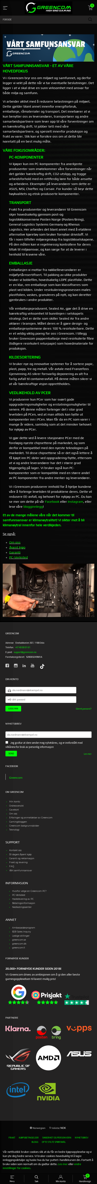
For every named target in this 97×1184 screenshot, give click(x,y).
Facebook (52, 502)
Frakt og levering (18, 862)
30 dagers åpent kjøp (20, 854)
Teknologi (14, 829)
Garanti (14, 552)
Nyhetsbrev (81, 1137)
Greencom (15, 777)
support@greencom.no (25, 652)
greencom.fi (18, 947)
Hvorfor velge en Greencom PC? (29, 891)
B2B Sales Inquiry (21, 931)
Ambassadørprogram (23, 927)
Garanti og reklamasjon (21, 858)
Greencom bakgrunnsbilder (24, 825)
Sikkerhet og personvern (56, 1137)
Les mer (88, 754)
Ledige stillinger (20, 936)
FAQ (11, 866)
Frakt (12, 1137)
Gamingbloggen (18, 821)
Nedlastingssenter (22, 907)
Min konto (14, 801)
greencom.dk (19, 943)
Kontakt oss (15, 850)
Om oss (14, 542)
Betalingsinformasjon (23, 903)
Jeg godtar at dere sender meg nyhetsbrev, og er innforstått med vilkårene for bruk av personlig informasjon (44, 745)
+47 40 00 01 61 (22, 647)
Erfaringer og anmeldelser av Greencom (30, 817)
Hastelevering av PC (23, 899)
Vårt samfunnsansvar (20, 870)
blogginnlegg (33, 507)
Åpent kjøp (17, 547)
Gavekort (14, 809)
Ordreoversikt (16, 805)
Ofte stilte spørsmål (54, 1142)
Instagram (75, 502)
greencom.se (19, 939)
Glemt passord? (84, 708)
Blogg (35, 1142)
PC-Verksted (18, 557)
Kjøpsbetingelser (29, 1137)
